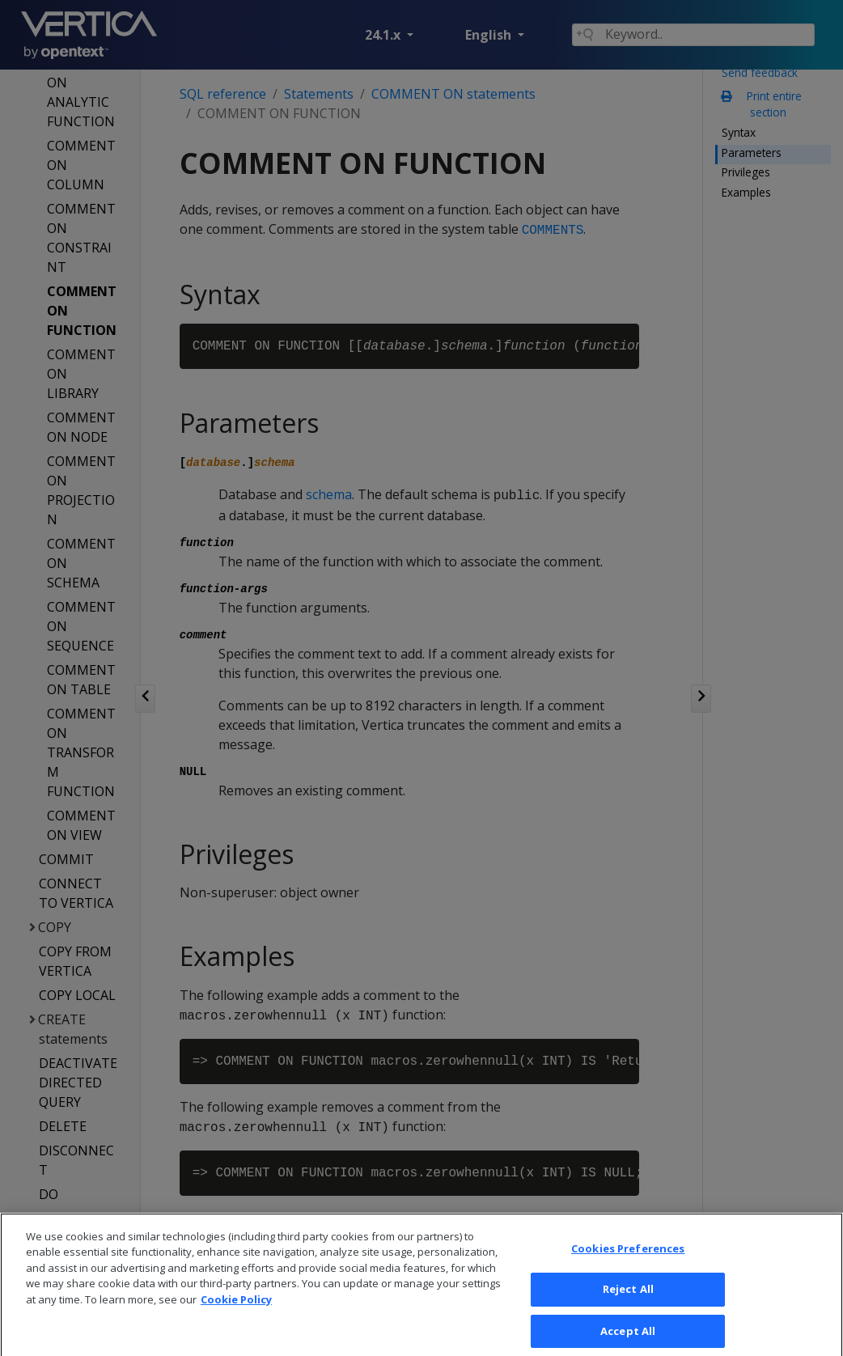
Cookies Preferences (627, 1268)
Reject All (628, 1309)
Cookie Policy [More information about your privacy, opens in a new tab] (236, 1319)
